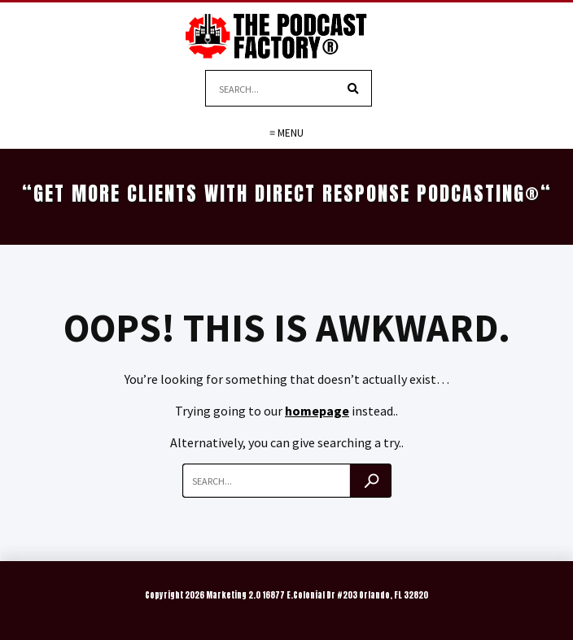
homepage (317, 411)
